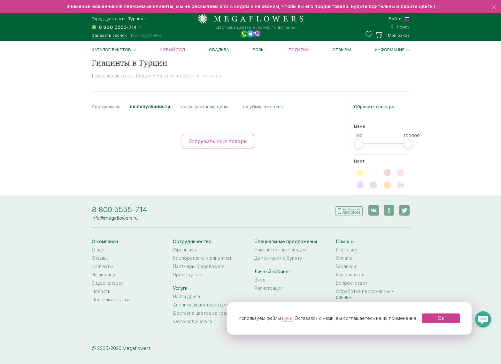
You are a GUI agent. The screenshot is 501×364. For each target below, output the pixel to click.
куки (287, 318)
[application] (349, 210)
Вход (259, 280)
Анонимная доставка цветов (204, 305)
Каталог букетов (111, 49)
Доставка (346, 250)
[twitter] (404, 210)
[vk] (373, 210)
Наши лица (103, 275)
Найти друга (186, 296)
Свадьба (219, 49)
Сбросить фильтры (374, 106)
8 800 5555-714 (119, 209)
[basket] (392, 34)
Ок (441, 318)
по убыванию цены (263, 106)
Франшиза (184, 250)
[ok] (389, 210)
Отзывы (341, 49)
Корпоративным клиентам (202, 258)
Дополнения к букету (278, 258)
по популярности (150, 106)
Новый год (172, 49)
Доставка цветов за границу (204, 313)
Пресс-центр (187, 275)
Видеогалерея (108, 283)
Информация (390, 49)
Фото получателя (192, 321)
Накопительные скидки (280, 250)
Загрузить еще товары (218, 141)
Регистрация (268, 288)
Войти (395, 18)
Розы (259, 49)
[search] (400, 26)
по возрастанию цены (204, 106)
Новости (101, 291)
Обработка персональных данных (365, 294)
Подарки (299, 49)
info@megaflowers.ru (115, 218)
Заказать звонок (109, 35)
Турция (135, 18)
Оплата (344, 258)
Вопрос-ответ (351, 283)
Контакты (102, 266)
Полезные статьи (111, 300)
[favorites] (370, 34)
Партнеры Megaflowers (199, 266)
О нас (98, 250)
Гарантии (346, 266)
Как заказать (350, 275)
